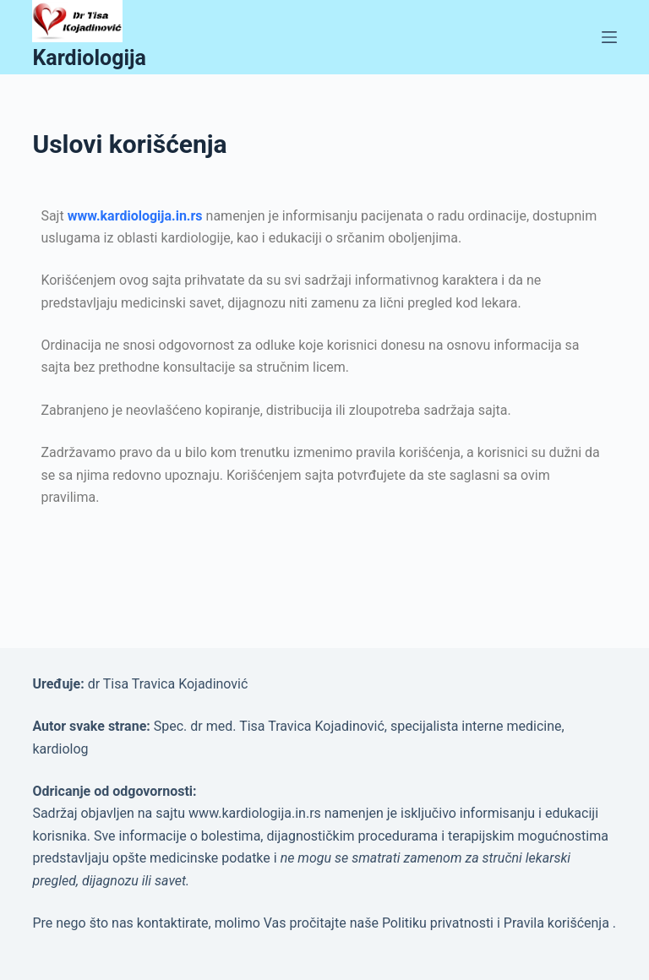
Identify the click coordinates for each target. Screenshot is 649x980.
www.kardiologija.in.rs (135, 216)
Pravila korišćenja (558, 923)
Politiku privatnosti (439, 923)
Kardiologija (89, 58)
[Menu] (609, 37)
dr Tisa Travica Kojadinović (168, 684)
